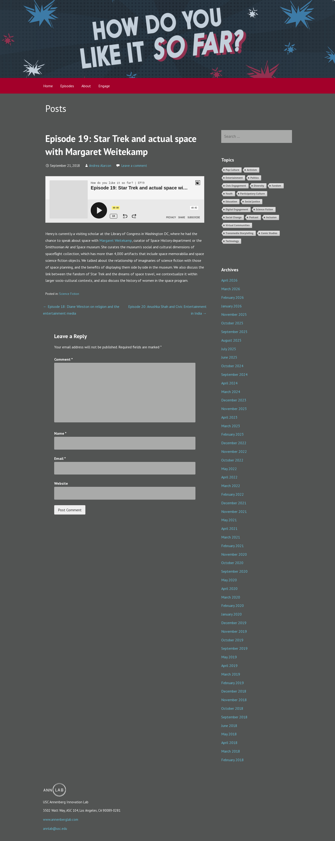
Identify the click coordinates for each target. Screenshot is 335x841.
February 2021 (232, 545)
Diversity (259, 185)
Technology (232, 241)
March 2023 (230, 426)
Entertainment (234, 177)
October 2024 (232, 365)
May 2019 (229, 657)
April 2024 (229, 383)
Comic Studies (269, 233)
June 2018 (229, 725)
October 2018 (232, 708)
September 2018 (234, 717)
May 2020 (229, 580)
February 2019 (232, 682)
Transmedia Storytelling (240, 233)
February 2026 (232, 297)
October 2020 (232, 562)
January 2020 (231, 614)
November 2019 (234, 631)
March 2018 (230, 751)
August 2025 (231, 340)
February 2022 (232, 494)
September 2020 (234, 571)
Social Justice (252, 201)
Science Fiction (69, 294)
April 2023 (229, 417)
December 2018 (233, 691)
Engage (104, 86)
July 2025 (228, 348)
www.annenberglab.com (60, 819)
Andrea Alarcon (100, 165)
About (86, 86)
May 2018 (229, 734)
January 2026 (231, 306)
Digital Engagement (237, 209)
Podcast (253, 217)
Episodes (67, 86)
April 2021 (229, 528)
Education (231, 201)
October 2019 (232, 640)
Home (48, 86)
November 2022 (234, 451)
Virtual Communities (238, 225)
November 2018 (234, 699)
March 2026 (230, 288)
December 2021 (233, 503)
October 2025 (232, 323)
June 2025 (229, 357)
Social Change (234, 217)
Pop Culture (232, 170)
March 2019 (230, 674)
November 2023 (234, 408)
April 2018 (229, 742)
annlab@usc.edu (55, 828)
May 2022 (229, 468)
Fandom (276, 185)
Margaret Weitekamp (115, 240)
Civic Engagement (236, 185)
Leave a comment (134, 165)
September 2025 (234, 331)
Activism (252, 170)
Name (60, 433)
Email (60, 458)
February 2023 (232, 434)
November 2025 (234, 314)
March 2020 (230, 597)
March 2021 (230, 537)
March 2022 (230, 485)
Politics (254, 177)
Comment (63, 359)
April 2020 (229, 588)
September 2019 (234, 648)
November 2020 (234, 554)
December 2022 (233, 443)
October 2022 (232, 460)
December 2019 (233, 622)
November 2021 (234, 511)
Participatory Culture (252, 193)
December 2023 (233, 400)
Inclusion (271, 217)
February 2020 (232, 605)
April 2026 (229, 280)
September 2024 (234, 374)
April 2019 (229, 665)
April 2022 (229, 477)
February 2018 (232, 759)
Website (61, 483)
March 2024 (230, 391)
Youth (229, 193)
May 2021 (229, 520)
